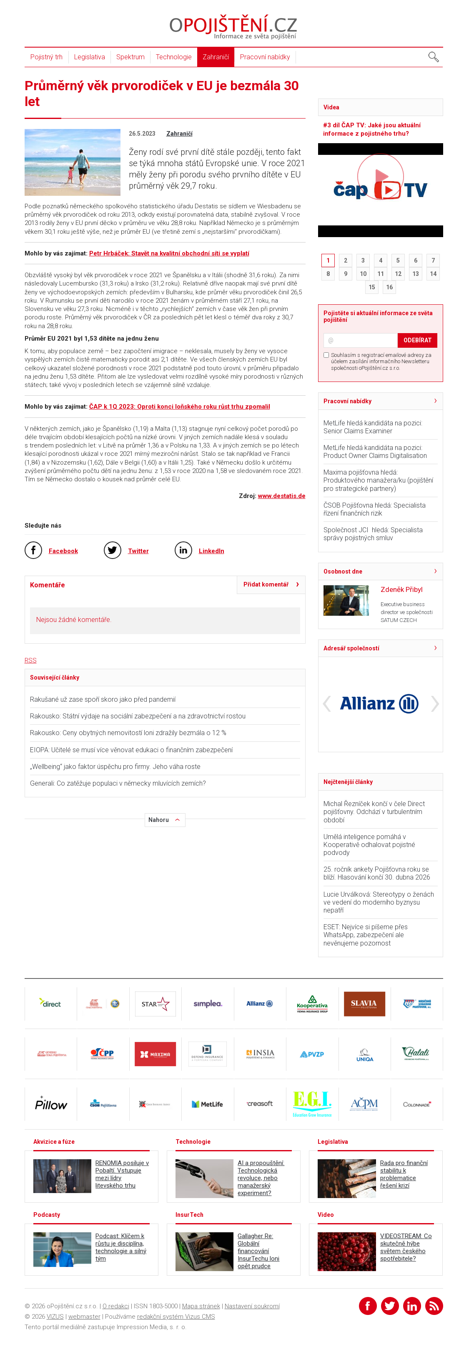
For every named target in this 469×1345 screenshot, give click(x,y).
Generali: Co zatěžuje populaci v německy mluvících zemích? (118, 783)
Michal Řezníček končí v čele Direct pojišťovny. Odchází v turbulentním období (374, 812)
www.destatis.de (282, 496)
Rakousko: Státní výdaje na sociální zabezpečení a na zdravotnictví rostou (138, 716)
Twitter (138, 551)
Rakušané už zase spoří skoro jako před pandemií (103, 699)
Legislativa (89, 57)
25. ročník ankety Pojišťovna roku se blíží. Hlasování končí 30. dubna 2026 (377, 873)
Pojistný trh (46, 57)
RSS (31, 660)
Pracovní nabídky (265, 57)
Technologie (174, 57)
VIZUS (55, 1316)
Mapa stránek (201, 1306)
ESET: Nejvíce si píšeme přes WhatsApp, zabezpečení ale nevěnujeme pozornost (366, 935)
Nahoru (158, 820)
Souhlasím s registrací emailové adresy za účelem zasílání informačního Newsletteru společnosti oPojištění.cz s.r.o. (381, 361)
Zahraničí (216, 57)
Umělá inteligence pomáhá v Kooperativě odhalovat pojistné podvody (369, 845)
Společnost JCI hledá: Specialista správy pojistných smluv (373, 534)
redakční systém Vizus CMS (176, 1316)
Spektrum (130, 57)
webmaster (84, 1316)
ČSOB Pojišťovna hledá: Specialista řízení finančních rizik (375, 509)
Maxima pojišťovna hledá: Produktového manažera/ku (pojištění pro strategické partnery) (378, 480)
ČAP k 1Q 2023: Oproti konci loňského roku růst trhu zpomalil (179, 406)
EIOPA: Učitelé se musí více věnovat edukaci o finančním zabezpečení (131, 750)
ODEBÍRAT (418, 340)
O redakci (116, 1306)
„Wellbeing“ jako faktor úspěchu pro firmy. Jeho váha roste (115, 767)
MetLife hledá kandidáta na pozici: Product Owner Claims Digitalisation (375, 452)
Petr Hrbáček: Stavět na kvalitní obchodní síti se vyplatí (169, 253)
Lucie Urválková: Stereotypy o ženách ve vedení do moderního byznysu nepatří (379, 902)
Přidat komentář (265, 584)
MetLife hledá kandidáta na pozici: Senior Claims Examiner (373, 427)
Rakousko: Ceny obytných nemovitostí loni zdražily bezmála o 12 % (128, 733)
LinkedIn (211, 551)
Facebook (63, 551)
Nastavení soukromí (252, 1306)
